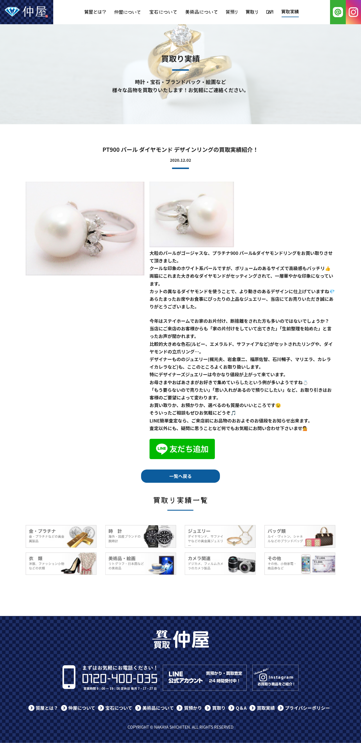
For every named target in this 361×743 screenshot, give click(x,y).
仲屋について (81, 708)
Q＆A (241, 708)
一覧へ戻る (180, 476)
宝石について (118, 708)
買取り (219, 708)
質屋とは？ (47, 708)
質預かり (193, 708)
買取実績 (266, 708)
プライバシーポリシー (307, 708)
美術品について (158, 708)
